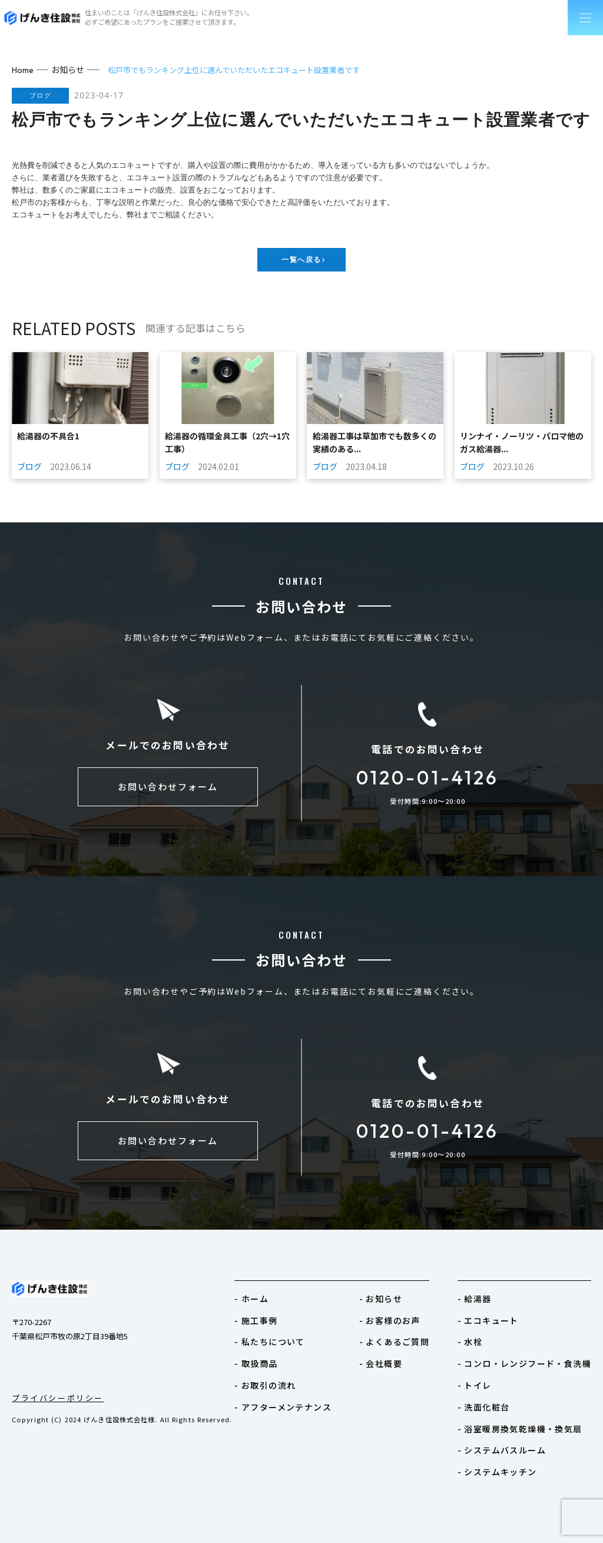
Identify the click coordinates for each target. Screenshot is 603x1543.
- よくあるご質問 (406, 1337)
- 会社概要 (394, 1358)
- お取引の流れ (285, 1379)
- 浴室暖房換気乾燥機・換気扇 (525, 1419)
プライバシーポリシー (58, 1397)
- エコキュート (495, 1317)
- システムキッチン (504, 1460)
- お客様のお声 (402, 1317)
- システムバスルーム (508, 1440)
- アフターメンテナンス (302, 1399)
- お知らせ (394, 1296)
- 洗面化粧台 (491, 1399)
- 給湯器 (483, 1296)
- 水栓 (478, 1337)
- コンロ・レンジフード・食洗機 (529, 1358)
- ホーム (273, 1296)
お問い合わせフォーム (167, 789)
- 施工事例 (277, 1317)
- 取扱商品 (277, 1358)
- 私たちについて (289, 1337)
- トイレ (483, 1379)
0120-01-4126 (427, 777)
